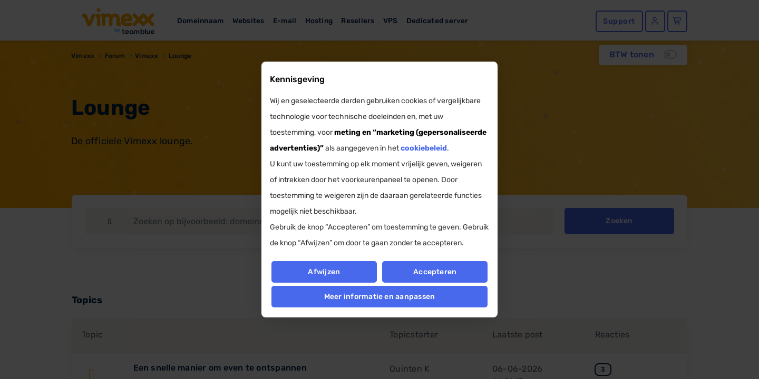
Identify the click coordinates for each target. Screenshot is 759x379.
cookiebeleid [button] (424, 148)
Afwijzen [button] (324, 271)
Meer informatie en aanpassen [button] (379, 296)
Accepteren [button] (434, 271)
